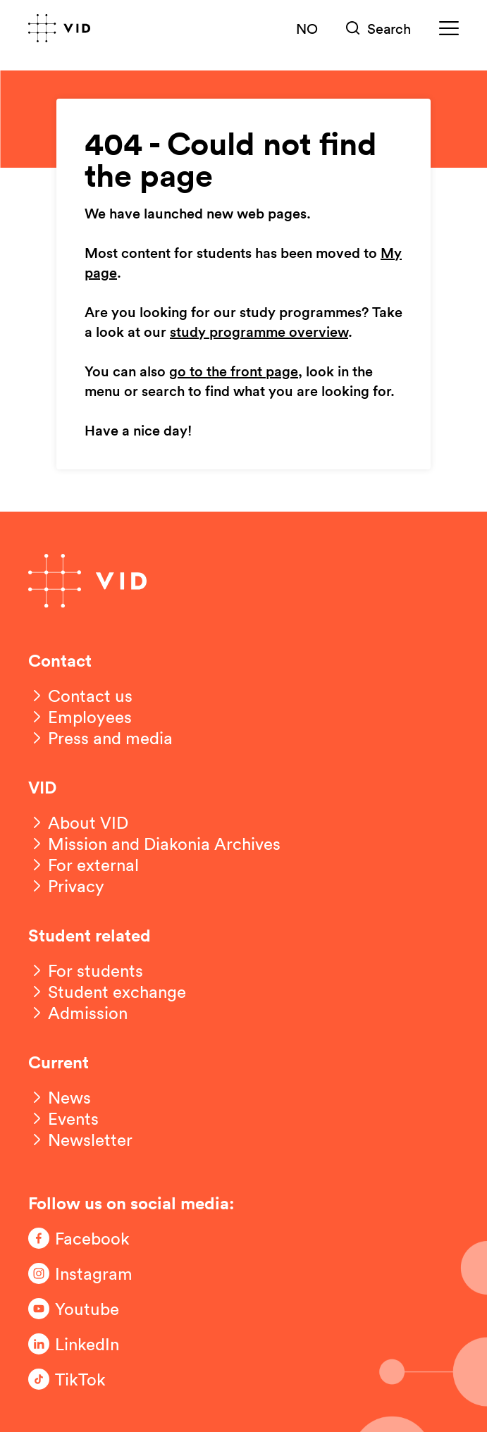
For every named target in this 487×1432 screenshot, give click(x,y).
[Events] (63, 1118)
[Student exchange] (107, 991)
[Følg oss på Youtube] (84, 1308)
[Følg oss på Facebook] (84, 1238)
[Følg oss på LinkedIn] (84, 1343)
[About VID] (78, 822)
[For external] (83, 864)
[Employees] (80, 716)
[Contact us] (80, 695)
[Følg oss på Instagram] (84, 1273)
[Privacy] (66, 885)
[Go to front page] (59, 28)
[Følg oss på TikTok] (84, 1379)
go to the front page (233, 372)
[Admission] (78, 1012)
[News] (59, 1097)
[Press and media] (100, 737)
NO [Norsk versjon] (307, 28)
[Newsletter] (80, 1139)
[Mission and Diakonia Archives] (154, 843)
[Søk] (378, 28)
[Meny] (449, 28)
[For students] (85, 970)
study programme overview (259, 333)
